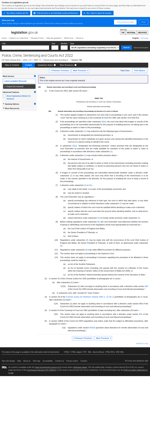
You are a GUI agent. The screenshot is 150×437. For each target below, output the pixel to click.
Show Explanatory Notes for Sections (19, 97)
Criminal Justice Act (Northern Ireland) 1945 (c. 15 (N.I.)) (90, 297)
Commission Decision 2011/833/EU (41, 370)
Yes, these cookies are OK (17, 13)
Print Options (139, 70)
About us (26, 361)
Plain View (125, 70)
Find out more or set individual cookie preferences (57, 13)
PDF (85, 352)
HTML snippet (76, 352)
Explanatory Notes (45, 65)
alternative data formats (44, 352)
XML (89, 352)
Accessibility (48, 361)
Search (126, 47)
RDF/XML (120, 352)
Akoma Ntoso (98, 352)
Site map (36, 361)
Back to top (143, 343)
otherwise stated (80, 367)
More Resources (66, 65)
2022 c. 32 (27, 60)
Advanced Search (141, 47)
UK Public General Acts (11, 60)
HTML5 (67, 352)
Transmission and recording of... (56, 60)
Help (19, 361)
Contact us (59, 361)
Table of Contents (12, 65)
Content (28, 65)
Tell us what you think (125, 22)
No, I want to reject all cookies (99, 13)
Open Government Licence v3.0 (48, 367)
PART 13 (37, 60)
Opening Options (11, 104)
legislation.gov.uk (20, 31)
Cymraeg (144, 38)
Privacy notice (72, 361)
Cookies (83, 361)
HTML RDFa (110, 352)
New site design (8, 361)
